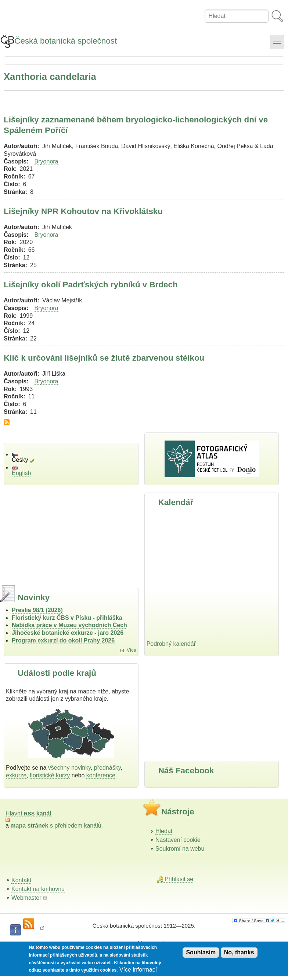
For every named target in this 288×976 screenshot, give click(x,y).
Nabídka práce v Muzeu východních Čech (69, 625)
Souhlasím (201, 952)
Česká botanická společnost (65, 40)
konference (100, 775)
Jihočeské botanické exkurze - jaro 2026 (67, 633)
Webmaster (29, 898)
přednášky (107, 768)
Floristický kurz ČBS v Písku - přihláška (67, 618)
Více (131, 650)
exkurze (16, 775)
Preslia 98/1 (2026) (37, 610)
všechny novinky (69, 768)
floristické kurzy (50, 775)
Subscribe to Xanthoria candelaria (7, 422)
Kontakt (21, 880)
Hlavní (28, 813)
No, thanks (239, 952)
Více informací (138, 969)
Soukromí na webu (179, 849)
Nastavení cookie (178, 840)
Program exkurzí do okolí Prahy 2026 (63, 640)
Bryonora (46, 161)
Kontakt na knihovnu (38, 889)
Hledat (163, 831)
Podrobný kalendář (171, 644)
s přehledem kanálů (55, 825)
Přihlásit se (179, 879)
